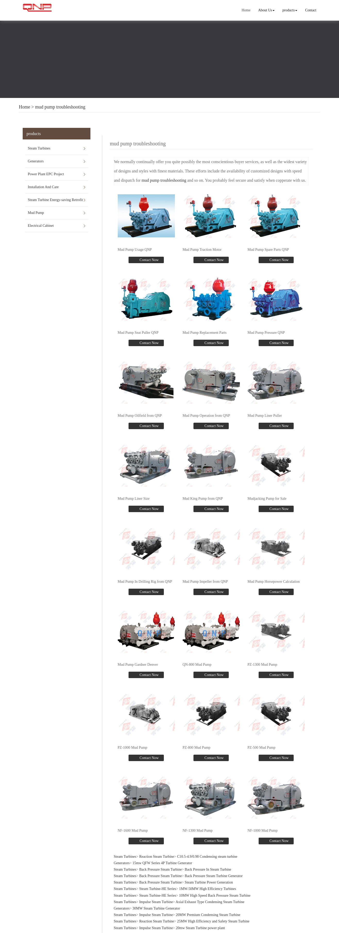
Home (246, 10)
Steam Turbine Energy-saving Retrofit (55, 200)
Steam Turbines (39, 148)
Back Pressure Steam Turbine (160, 869)
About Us (266, 10)
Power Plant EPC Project (46, 174)
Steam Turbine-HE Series (157, 889)
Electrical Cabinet (41, 226)
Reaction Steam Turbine (156, 857)
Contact (310, 10)
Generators (36, 161)
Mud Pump (36, 213)
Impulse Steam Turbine (156, 902)
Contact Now (149, 260)
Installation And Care (43, 187)
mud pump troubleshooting (60, 107)
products (289, 10)
